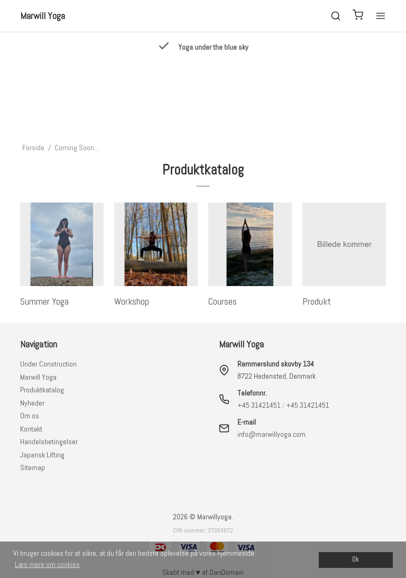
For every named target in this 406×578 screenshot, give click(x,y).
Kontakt (31, 429)
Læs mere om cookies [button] (47, 564)
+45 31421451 (259, 405)
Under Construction (48, 364)
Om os (29, 415)
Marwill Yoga (38, 377)
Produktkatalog (42, 389)
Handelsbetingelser (49, 441)
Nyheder (32, 403)
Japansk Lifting (42, 455)
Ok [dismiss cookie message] (355, 559)
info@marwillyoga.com (271, 434)
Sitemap (32, 467)
